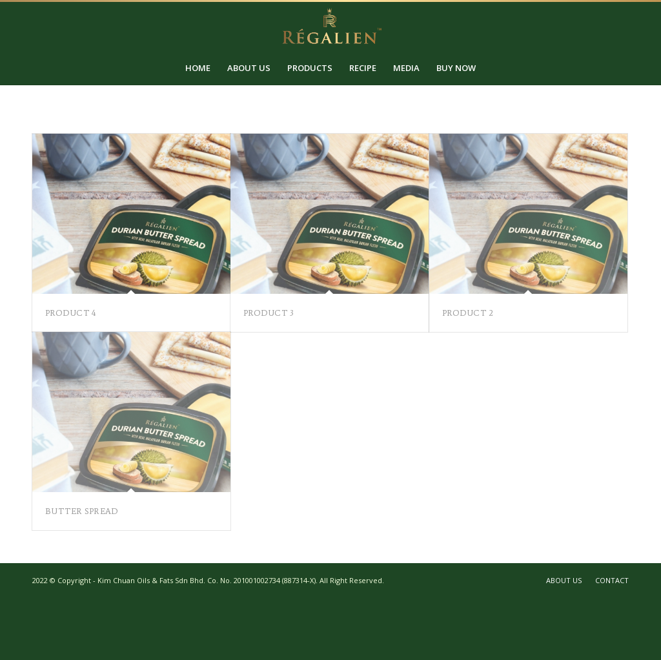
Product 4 (70, 313)
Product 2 (467, 313)
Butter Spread (81, 511)
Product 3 (268, 313)
